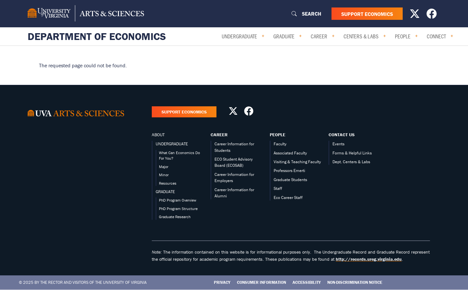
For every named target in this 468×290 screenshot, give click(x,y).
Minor (164, 174)
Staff (278, 188)
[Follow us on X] (416, 15)
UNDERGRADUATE (172, 144)
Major (163, 166)
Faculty (280, 144)
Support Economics (367, 13)
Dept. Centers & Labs (351, 162)
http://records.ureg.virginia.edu (369, 259)
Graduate (283, 36)
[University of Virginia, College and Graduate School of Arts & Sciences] (86, 13)
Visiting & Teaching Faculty (297, 162)
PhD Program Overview (177, 200)
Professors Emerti (289, 170)
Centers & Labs (361, 36)
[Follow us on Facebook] (432, 15)
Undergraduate (239, 36)
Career (319, 36)
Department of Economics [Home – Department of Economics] (97, 36)
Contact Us (342, 135)
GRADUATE (165, 191)
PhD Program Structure (178, 208)
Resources (167, 183)
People (402, 36)
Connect (436, 36)
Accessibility (306, 282)
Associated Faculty (290, 153)
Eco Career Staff (288, 197)
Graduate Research (174, 216)
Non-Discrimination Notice (354, 282)
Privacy (222, 282)
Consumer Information (261, 282)
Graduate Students (290, 179)
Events (338, 144)
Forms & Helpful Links (352, 153)
